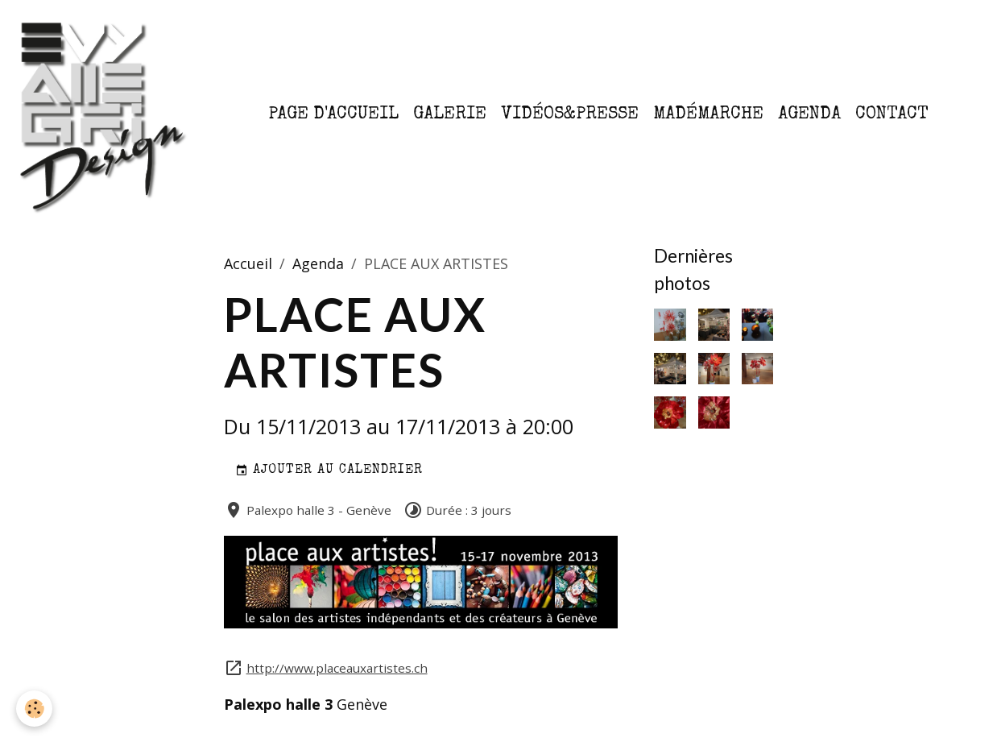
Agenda (809, 114)
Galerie (449, 114)
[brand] (106, 115)
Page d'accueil (333, 114)
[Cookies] (34, 708)
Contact (892, 114)
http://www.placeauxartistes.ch (337, 668)
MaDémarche (708, 114)
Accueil (248, 263)
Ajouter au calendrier (329, 471)
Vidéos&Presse (570, 114)
